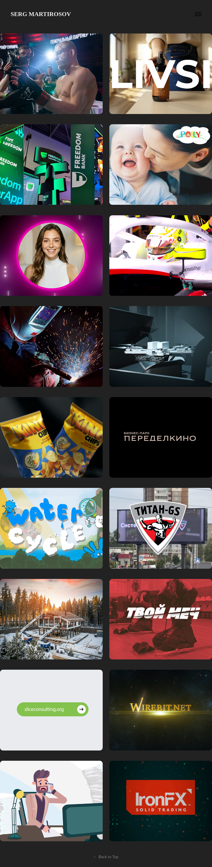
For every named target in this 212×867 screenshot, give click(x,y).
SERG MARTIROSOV (40, 14)
